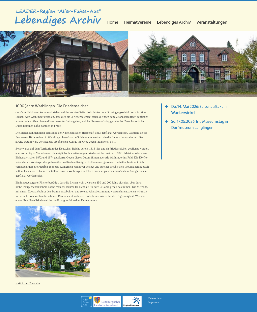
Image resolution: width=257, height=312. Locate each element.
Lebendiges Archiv (174, 22)
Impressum (154, 302)
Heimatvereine (137, 22)
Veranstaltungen (211, 22)
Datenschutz (154, 298)
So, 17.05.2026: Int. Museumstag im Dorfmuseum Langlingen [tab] (200, 124)
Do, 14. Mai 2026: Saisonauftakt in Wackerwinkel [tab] (199, 109)
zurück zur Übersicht (27, 283)
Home (112, 22)
